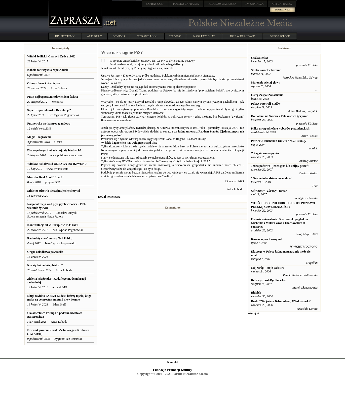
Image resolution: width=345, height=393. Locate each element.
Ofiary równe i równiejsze (43, 83)
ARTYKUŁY (94, 36)
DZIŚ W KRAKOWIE (242, 36)
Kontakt (172, 362)
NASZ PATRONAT (204, 36)
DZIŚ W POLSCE (280, 36)
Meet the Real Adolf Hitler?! (45, 177)
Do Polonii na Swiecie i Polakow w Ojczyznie (279, 116)
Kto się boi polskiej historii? (45, 265)
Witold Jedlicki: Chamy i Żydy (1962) (51, 56)
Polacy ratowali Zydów (265, 103)
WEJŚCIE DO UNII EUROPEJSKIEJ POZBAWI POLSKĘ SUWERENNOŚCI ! (283, 205)
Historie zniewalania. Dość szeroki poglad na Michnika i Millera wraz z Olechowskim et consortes (279, 223)
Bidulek (256, 292)
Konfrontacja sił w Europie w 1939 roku (52, 225)
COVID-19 (119, 36)
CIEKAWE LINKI (147, 36)
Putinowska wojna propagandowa (49, 123)
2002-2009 (175, 36)
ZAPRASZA (186, 3)
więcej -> (254, 313)
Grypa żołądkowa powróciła (45, 252)
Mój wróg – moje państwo (267, 267)
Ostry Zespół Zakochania (267, 95)
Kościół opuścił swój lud (266, 239)
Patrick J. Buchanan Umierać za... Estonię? (278, 141)
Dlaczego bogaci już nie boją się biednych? (54, 150)
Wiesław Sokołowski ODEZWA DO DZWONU (57, 164)
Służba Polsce (259, 57)
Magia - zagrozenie (39, 137)
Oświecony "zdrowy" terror (269, 190)
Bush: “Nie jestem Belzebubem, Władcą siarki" (281, 301)
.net (155, 3)
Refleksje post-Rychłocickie (268, 280)
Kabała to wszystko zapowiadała (48, 70)
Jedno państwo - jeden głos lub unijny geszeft (279, 166)
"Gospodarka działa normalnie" (271, 178)
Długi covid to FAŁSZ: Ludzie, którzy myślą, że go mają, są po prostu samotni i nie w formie (59, 297)
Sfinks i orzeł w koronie (266, 70)
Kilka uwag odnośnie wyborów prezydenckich (280, 128)
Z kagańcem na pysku (265, 153)
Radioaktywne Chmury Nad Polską (50, 238)
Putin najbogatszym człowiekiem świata (52, 96)
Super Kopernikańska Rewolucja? (49, 110)
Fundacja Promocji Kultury (172, 370)
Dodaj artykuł (282, 9)
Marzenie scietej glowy (265, 82)
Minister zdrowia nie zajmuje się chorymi (53, 190)
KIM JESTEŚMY (65, 36)
